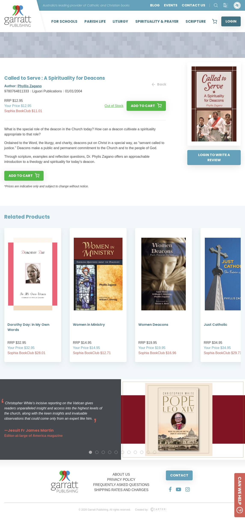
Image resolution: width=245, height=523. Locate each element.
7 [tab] (129, 452)
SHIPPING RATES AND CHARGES (121, 490)
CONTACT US (193, 5)
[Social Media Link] (170, 489)
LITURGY (120, 21)
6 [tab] (122, 452)
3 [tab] (103, 452)
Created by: (150, 510)
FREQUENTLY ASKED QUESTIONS (121, 485)
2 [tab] (97, 452)
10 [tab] (148, 452)
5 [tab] (116, 452)
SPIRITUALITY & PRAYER (157, 21)
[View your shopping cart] (214, 21)
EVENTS (170, 5)
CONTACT (179, 475)
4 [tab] (110, 452)
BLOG (155, 5)
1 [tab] (90, 452)
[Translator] (226, 5)
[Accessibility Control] (237, 5)
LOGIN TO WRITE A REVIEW (214, 157)
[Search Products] (216, 5)
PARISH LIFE (95, 21)
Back (159, 84)
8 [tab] (135, 452)
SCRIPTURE (196, 21)
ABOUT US (121, 474)
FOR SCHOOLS (64, 21)
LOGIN (231, 21)
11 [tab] (154, 452)
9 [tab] (142, 452)
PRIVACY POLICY (121, 479)
